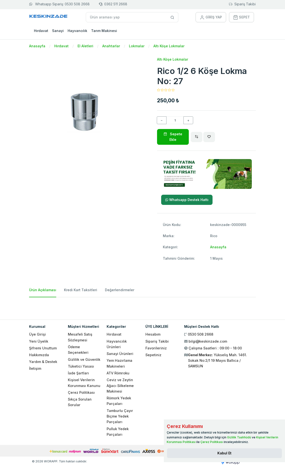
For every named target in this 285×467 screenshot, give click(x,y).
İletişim (35, 368)
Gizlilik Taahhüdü (239, 437)
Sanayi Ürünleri (120, 354)
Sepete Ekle (173, 136)
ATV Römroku (118, 373)
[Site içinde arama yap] (172, 17)
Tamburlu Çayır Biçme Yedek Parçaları (120, 416)
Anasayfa (37, 46)
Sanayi (58, 31)
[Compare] (196, 137)
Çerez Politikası (81, 392)
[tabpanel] (142, 306)
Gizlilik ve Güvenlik (84, 359)
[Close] (224, 453)
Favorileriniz (156, 348)
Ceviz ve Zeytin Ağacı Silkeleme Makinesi (120, 385)
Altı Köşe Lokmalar (168, 46)
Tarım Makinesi (104, 31)
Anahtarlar (111, 46)
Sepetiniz (153, 355)
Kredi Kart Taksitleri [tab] (80, 290)
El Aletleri (85, 46)
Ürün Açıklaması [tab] (42, 290)
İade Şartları (78, 373)
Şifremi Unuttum (43, 348)
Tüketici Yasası (81, 366)
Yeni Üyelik (38, 341)
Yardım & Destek (43, 362)
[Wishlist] (209, 137)
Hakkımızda (39, 355)
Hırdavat (41, 31)
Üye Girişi (37, 334)
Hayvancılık (77, 31)
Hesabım (152, 334)
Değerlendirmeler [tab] (119, 290)
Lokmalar (136, 46)
